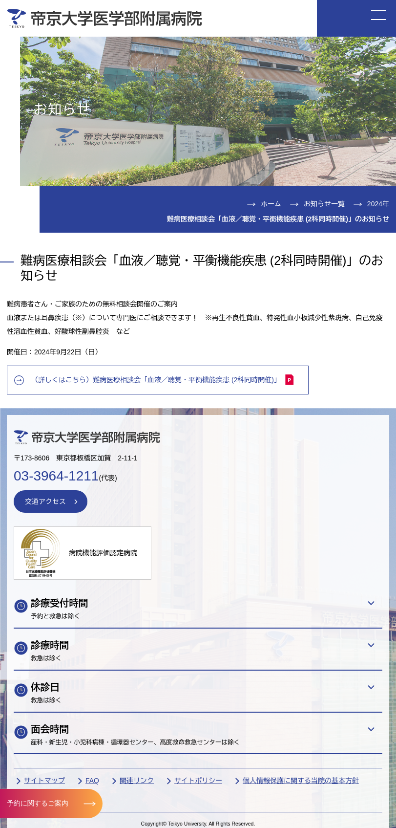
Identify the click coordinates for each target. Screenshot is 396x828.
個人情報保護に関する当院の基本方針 (301, 780)
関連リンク (137, 780)
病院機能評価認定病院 (103, 553)
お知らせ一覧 (324, 204)
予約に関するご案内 (37, 803)
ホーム (271, 204)
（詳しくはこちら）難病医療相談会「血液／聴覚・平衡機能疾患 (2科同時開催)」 (162, 379)
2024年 (378, 204)
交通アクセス (45, 501)
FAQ (92, 780)
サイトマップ (44, 780)
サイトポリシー (198, 780)
